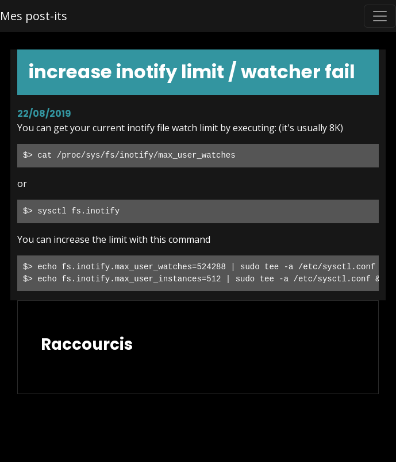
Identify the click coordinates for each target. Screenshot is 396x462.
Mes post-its (33, 16)
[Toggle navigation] (380, 16)
